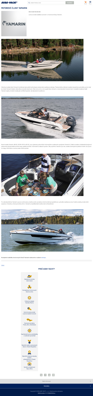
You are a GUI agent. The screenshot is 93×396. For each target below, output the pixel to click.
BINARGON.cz (51, 393)
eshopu (43, 257)
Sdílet (2, 265)
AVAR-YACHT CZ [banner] (9, 3)
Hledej (69, 2)
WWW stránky (41, 393)
